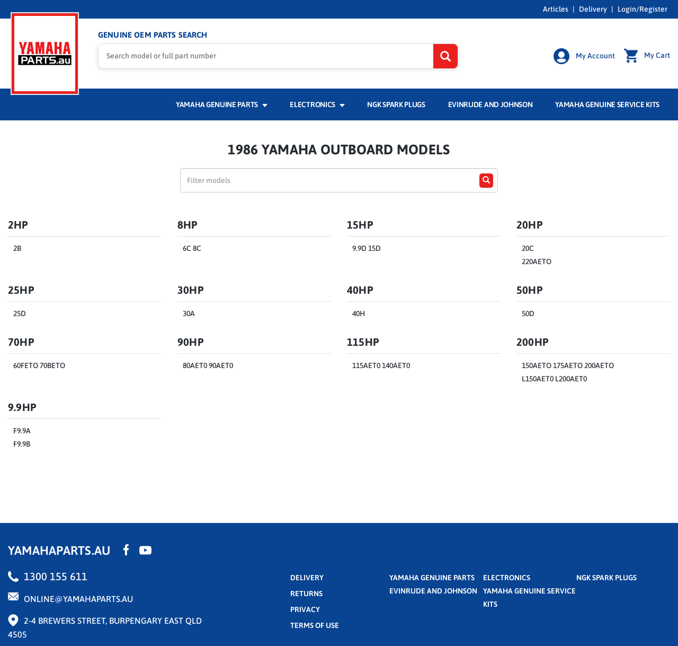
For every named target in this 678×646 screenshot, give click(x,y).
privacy (305, 609)
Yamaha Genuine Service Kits (607, 104)
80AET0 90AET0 (208, 365)
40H (358, 313)
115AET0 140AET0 (381, 365)
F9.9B (21, 444)
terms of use (314, 625)
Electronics (317, 104)
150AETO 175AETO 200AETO (568, 365)
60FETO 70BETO (39, 365)
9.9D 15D (366, 248)
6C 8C (192, 248)
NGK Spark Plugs (396, 104)
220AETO (536, 261)
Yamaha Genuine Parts (221, 104)
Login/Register (642, 9)
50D (528, 313)
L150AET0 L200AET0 (554, 378)
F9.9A (22, 430)
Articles (555, 9)
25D (19, 313)
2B (17, 248)
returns (306, 593)
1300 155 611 (55, 576)
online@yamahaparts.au (78, 598)
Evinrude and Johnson (490, 104)
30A (189, 313)
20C (528, 248)
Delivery (593, 9)
